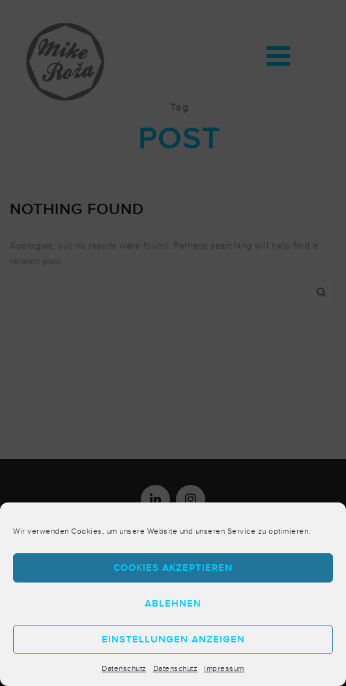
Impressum (224, 668)
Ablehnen (173, 603)
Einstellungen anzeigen (173, 639)
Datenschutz (124, 668)
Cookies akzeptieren (173, 568)
